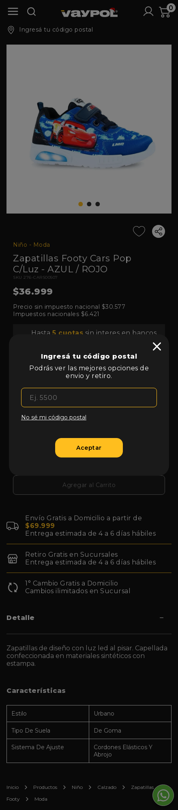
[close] (157, 346)
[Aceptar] (89, 447)
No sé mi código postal (53, 417)
